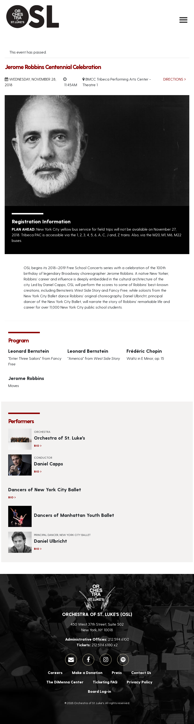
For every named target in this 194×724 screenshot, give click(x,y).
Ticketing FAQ (105, 682)
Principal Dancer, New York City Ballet (62, 534)
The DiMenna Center (64, 682)
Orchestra (42, 431)
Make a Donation (87, 672)
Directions (173, 79)
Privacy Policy (140, 682)
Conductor (43, 457)
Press (117, 672)
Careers (55, 672)
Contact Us (141, 672)
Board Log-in (99, 691)
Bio (36, 445)
